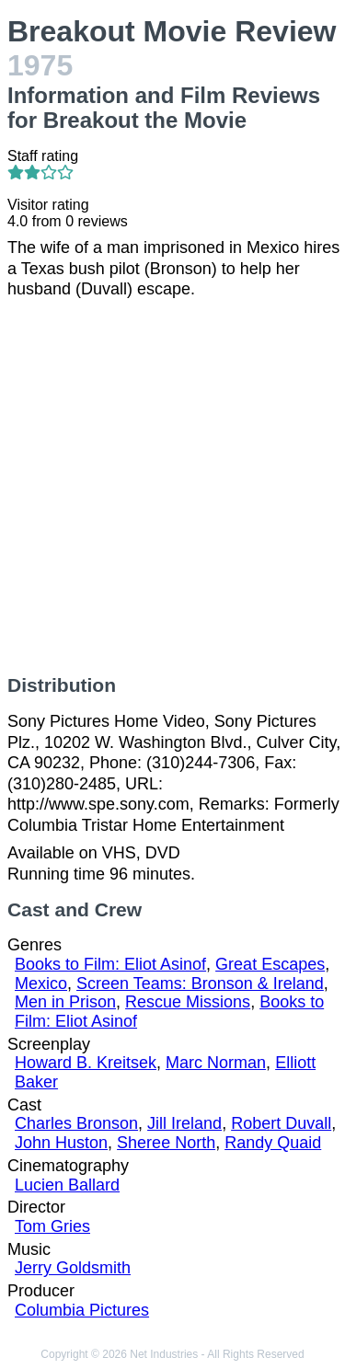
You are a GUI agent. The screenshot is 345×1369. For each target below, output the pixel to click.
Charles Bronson (76, 1123)
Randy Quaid (272, 1142)
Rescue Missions (187, 1002)
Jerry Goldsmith (73, 1268)
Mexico (41, 983)
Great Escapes (270, 964)
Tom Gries (52, 1226)
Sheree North (166, 1142)
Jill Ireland (184, 1123)
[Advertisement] (172, 487)
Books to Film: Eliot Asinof (110, 964)
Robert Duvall (281, 1123)
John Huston (61, 1142)
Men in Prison (65, 1002)
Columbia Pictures (82, 1310)
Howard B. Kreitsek (85, 1062)
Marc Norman (216, 1062)
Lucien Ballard (67, 1185)
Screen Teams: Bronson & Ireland (200, 983)
